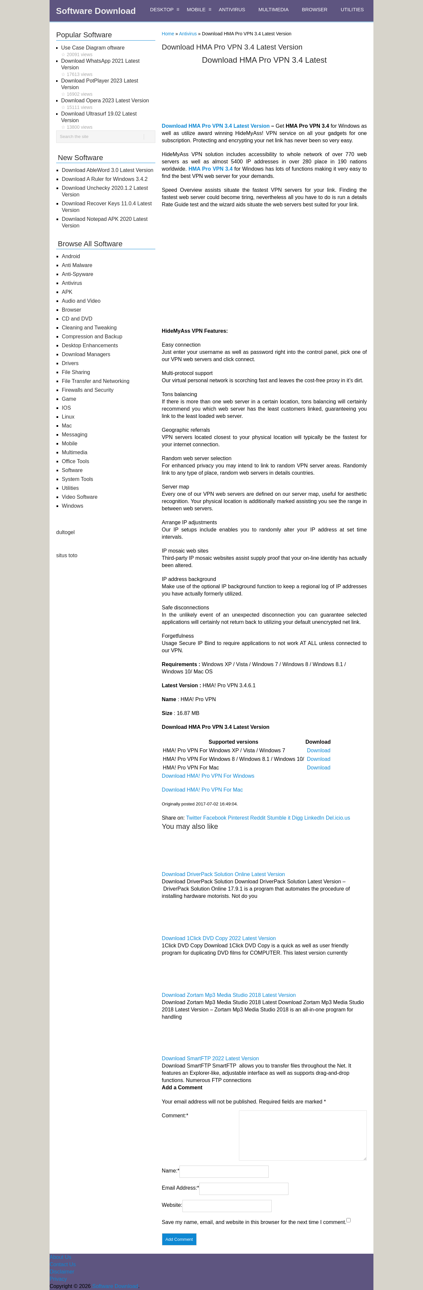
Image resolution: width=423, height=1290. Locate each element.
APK (67, 292)
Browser (71, 310)
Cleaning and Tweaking (89, 327)
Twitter (194, 818)
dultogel (65, 532)
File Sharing (76, 372)
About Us (60, 1257)
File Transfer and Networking (96, 381)
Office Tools (75, 461)
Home (168, 33)
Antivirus (188, 33)
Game (69, 399)
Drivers (70, 363)
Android (71, 256)
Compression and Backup (92, 336)
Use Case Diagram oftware (108, 51)
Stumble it (278, 818)
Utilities (70, 488)
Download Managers (86, 354)
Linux (68, 417)
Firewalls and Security (88, 390)
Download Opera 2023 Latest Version (108, 104)
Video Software (79, 497)
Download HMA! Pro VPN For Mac (202, 790)
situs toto (66, 555)
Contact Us (63, 1264)
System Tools (77, 479)
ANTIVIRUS (232, 9)
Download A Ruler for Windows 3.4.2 (105, 179)
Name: (170, 1170)
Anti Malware (77, 265)
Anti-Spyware (77, 274)
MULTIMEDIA (273, 9)
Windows (72, 506)
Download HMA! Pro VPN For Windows (208, 776)
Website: (172, 1205)
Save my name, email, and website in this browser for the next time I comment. (254, 1222)
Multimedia (74, 452)
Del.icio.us (338, 818)
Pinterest (238, 818)
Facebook (214, 818)
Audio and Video (81, 301)
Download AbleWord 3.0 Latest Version (107, 170)
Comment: (175, 1115)
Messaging (74, 434)
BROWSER (314, 9)
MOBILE (196, 9)
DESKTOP (161, 9)
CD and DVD (77, 319)
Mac (67, 425)
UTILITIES (352, 9)
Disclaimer (62, 1271)
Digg (297, 818)
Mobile (69, 443)
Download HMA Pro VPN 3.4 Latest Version (216, 126)
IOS (66, 408)
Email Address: (180, 1188)
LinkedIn (314, 818)
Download (318, 750)
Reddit (257, 818)
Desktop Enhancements (90, 345)
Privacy (58, 1279)
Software (72, 470)
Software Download (96, 11)
